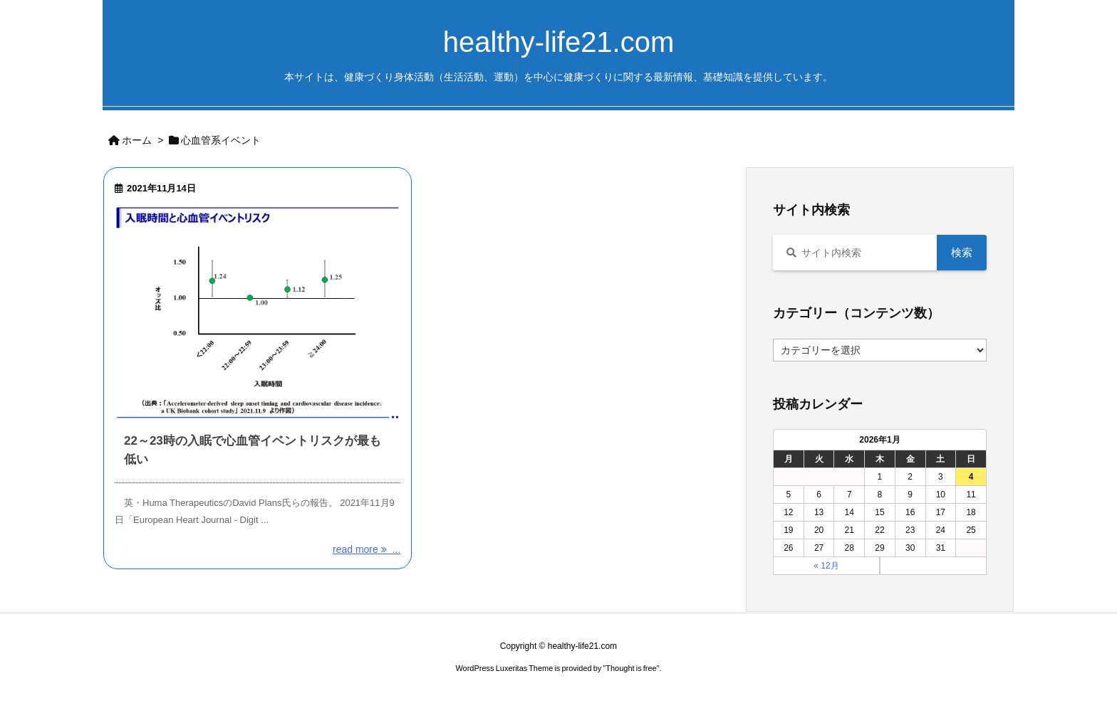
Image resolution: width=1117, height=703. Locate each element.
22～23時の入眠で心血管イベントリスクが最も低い (252, 450)
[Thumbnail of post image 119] (257, 313)
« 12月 (826, 566)
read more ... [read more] (366, 549)
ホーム (137, 140)
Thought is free (631, 668)
